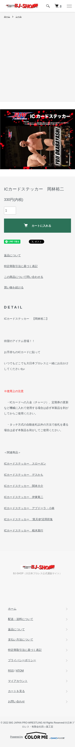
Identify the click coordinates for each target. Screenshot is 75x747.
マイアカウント (18, 681)
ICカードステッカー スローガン (25, 463)
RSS (11, 670)
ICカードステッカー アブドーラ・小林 (29, 508)
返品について (12, 255)
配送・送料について (20, 619)
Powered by (37, 735)
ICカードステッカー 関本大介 (23, 485)
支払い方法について (20, 639)
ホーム (7, 17)
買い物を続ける (14, 287)
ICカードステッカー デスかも (23, 474)
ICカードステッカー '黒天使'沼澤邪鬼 (28, 519)
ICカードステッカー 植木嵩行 (23, 530)
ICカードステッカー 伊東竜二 (23, 497)
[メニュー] (69, 6)
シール (19, 17)
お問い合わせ (16, 701)
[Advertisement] (37, 62)
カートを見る (16, 691)
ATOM (20, 670)
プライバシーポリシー (22, 660)
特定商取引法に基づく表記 (21, 266)
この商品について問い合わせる (23, 276)
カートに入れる (37, 225)
